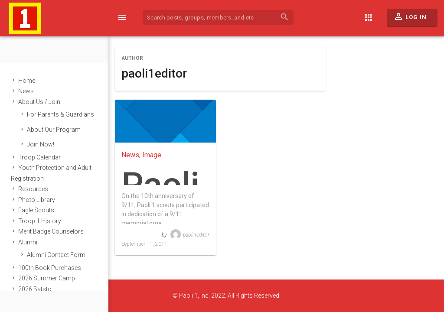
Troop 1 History (39, 221)
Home (26, 80)
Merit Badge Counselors (51, 231)
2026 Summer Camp (46, 278)
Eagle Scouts (36, 210)
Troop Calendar (39, 157)
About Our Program (54, 129)
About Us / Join (39, 101)
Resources (33, 188)
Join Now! (40, 144)
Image (151, 155)
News (26, 91)
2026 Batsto (35, 289)
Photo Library (36, 199)
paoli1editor (189, 235)
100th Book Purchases (49, 267)
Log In (410, 18)
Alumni (27, 242)
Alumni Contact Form (56, 254)
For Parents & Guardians (60, 114)
